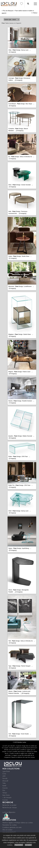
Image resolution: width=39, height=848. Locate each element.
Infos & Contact (7, 830)
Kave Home (6, 795)
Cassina (4, 788)
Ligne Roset (6, 771)
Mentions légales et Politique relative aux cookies (17, 822)
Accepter (28, 845)
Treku (4, 783)
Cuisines (5, 800)
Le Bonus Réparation (8, 812)
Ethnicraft (5, 781)
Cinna (4, 773)
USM (3, 776)
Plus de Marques (8, 10)
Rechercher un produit (9, 805)
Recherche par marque (9, 807)
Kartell (4, 785)
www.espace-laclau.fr (9, 832)
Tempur (4, 793)
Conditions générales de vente (11, 827)
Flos (3, 790)
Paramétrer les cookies (9, 825)
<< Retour (34, 13)
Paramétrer (18, 845)
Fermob (4, 778)
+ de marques (6, 797)
